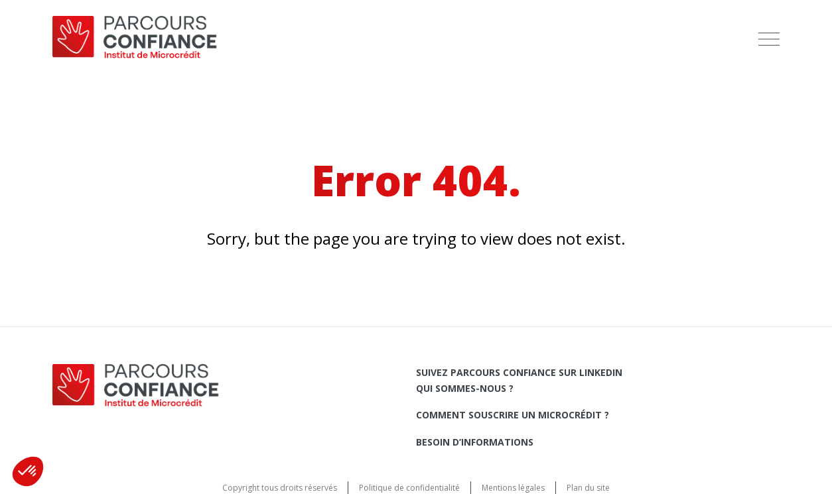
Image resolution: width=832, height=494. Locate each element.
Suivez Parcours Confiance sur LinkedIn (519, 372)
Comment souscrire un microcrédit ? (512, 414)
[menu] (769, 39)
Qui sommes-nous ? (465, 388)
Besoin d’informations (474, 442)
